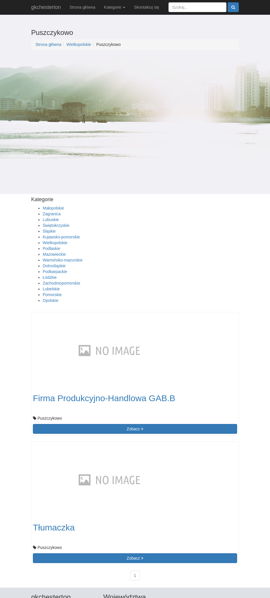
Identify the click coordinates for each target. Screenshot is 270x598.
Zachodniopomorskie (61, 283)
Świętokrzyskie (56, 225)
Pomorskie (52, 294)
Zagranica (52, 214)
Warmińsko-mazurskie (62, 260)
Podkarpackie (55, 271)
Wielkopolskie (78, 44)
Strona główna (82, 7)
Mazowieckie (54, 254)
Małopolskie (53, 208)
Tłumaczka (54, 527)
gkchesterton (46, 7)
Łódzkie (50, 277)
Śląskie (49, 231)
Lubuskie (51, 219)
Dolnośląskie (54, 266)
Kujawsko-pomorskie (61, 237)
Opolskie (50, 300)
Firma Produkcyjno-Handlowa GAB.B (104, 398)
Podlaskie (51, 248)
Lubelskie (51, 289)
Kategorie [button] (114, 7)
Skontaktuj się (146, 7)
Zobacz (135, 429)
